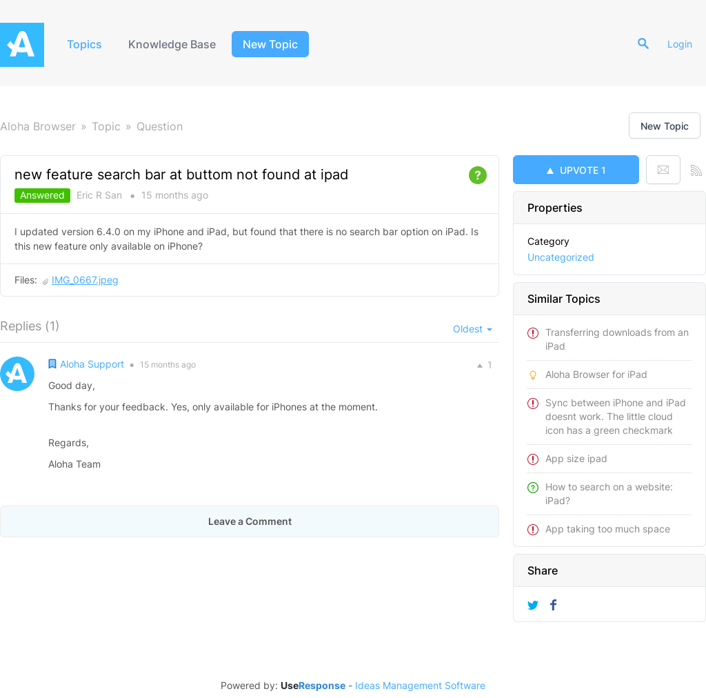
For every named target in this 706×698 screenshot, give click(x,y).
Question (160, 126)
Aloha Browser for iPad (596, 374)
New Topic (270, 44)
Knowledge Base (172, 44)
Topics (84, 44)
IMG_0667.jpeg (85, 280)
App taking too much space (607, 529)
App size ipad (576, 458)
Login (679, 44)
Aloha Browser (38, 126)
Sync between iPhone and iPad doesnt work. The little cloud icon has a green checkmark (615, 416)
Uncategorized (560, 257)
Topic (106, 126)
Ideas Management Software (420, 685)
